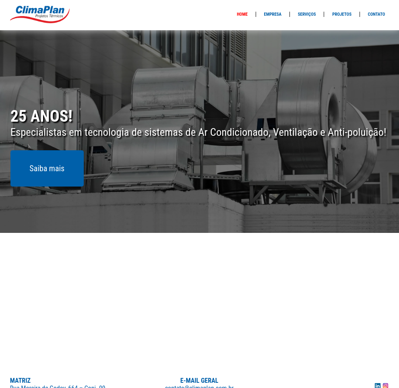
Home (242, 14)
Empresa (273, 14)
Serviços (307, 14)
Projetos (341, 14)
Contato (376, 14)
